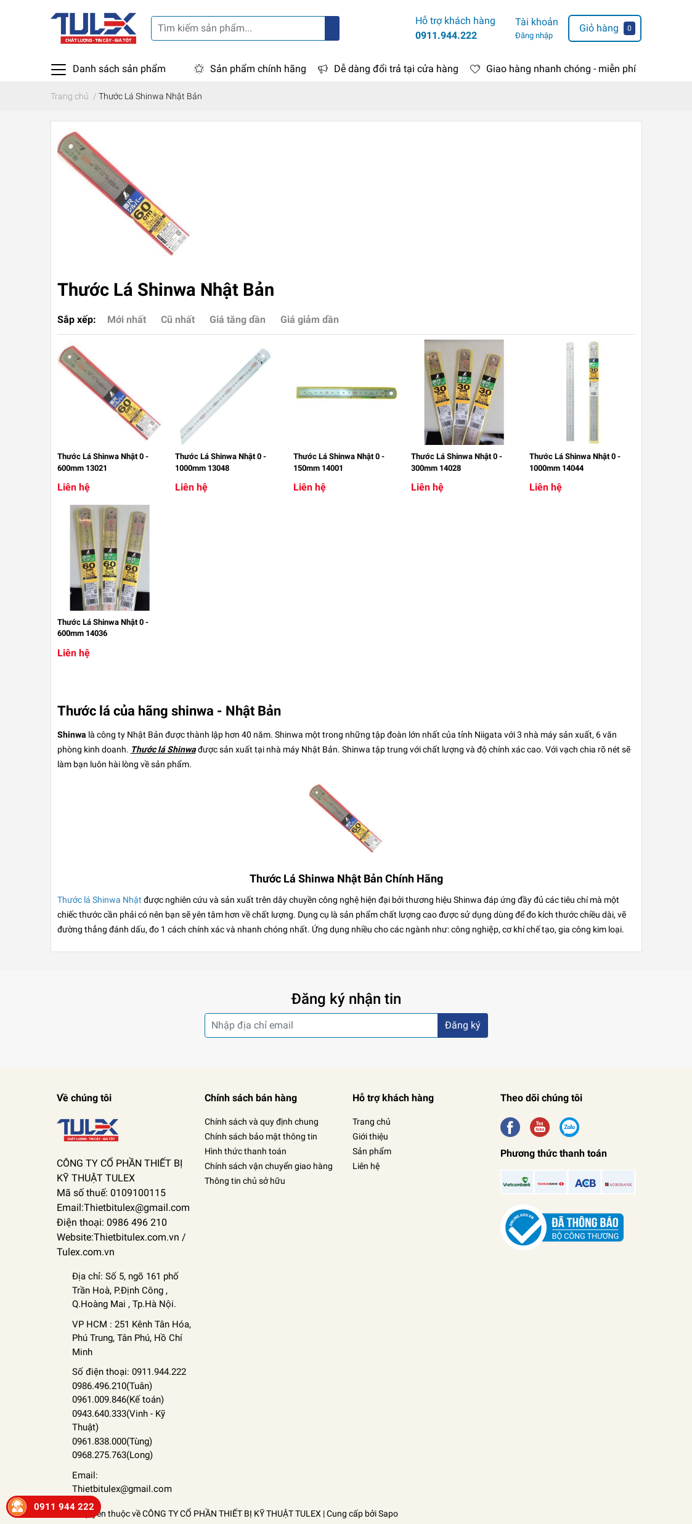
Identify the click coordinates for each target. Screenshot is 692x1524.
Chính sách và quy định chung (262, 1122)
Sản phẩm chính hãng (258, 69)
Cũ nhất (178, 319)
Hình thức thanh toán (246, 1151)
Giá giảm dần (309, 319)
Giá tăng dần (238, 319)
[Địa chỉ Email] (346, 1025)
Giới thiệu (370, 1136)
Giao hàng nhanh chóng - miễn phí (561, 69)
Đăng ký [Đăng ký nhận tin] (463, 1025)
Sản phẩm (371, 1151)
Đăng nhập (534, 35)
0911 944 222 (64, 1506)
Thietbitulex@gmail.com (122, 1488)
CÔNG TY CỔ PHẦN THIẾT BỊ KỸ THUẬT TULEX (231, 1513)
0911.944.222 (446, 35)
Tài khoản (536, 22)
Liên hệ (366, 1166)
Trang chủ (371, 1122)
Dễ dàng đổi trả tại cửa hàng (396, 69)
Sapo (388, 1513)
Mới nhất (126, 319)
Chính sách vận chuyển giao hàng (269, 1166)
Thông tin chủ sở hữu (245, 1181)
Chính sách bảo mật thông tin (261, 1136)
